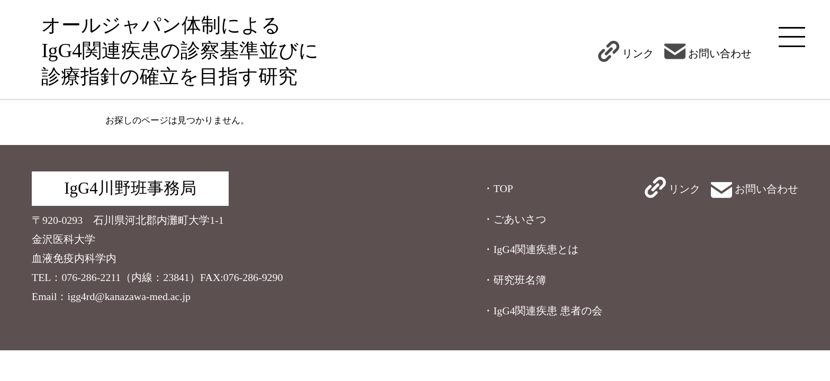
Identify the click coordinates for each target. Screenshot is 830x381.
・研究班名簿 (514, 280)
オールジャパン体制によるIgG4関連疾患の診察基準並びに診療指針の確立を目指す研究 (180, 50)
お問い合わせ (708, 53)
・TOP (498, 188)
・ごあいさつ (514, 219)
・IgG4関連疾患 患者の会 (542, 310)
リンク (626, 53)
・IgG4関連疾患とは (531, 249)
